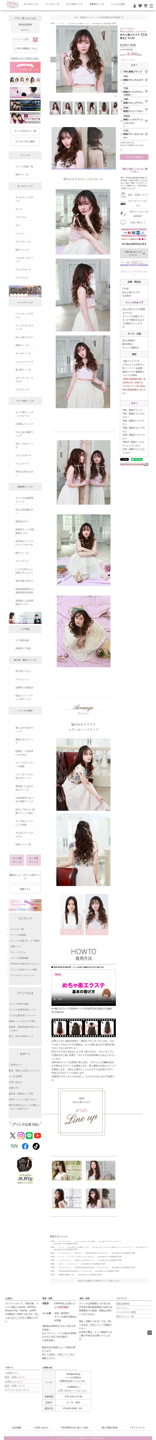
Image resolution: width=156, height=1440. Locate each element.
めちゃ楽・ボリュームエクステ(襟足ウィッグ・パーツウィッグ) (112, 1247)
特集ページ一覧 (23, 844)
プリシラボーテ (23, 269)
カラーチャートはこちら (138, 203)
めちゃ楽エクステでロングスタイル (110, 1241)
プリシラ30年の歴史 (19, 1004)
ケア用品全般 (22, 640)
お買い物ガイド (138, 222)
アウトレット (22, 679)
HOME (53, 23)
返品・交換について (138, 195)
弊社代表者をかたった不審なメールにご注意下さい (24, 1107)
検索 (35, 39)
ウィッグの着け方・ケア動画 (25, 941)
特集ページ (16, 946)
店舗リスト (25, 889)
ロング (19, 209)
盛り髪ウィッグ (23, 369)
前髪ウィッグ (22, 345)
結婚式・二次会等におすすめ (24, 753)
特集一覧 (78, 1253)
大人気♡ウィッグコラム (24, 835)
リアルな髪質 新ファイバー (22, 1015)
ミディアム (21, 217)
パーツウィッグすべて (24, 316)
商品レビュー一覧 (125, 1316)
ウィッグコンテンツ (65, 1241)
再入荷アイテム (23, 671)
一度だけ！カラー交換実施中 (138, 213)
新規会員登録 (25, 24)
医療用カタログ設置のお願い (25, 58)
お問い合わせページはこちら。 (73, 1390)
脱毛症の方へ (22, 521)
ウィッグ (61, 23)
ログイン (25, 30)
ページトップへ (149, 1333)
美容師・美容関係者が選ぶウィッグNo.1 (24, 1029)
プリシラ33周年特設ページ (22, 1010)
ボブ (18, 225)
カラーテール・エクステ (24, 380)
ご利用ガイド (15, 1065)
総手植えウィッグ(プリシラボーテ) (24, 543)
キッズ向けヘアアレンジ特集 (24, 823)
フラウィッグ (22, 389)
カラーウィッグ (23, 241)
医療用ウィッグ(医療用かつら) (25, 531)
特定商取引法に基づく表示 (75, 1427)
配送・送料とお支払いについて (24, 1070)
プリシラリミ (22, 278)
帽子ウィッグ (22, 250)
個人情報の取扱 (110, 1427)
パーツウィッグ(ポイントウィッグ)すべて (81, 1256)
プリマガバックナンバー (23, 975)
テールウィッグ (23, 353)
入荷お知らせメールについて (133, 253)
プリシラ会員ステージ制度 (24, 969)
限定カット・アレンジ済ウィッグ (24, 697)
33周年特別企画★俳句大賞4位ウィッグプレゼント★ (75, 1271)
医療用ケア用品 (23, 648)
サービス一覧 (17, 929)
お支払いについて (14, 1381)
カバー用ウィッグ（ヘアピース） (24, 414)
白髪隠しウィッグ (24, 424)
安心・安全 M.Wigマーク (21, 1036)
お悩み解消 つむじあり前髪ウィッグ (25, 800)
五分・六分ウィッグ (24, 446)
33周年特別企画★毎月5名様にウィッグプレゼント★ (91, 1267)
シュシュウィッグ (24, 361)
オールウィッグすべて (24, 199)
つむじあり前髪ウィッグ (24, 434)
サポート (9, 1367)
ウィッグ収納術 (18, 935)
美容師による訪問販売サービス (24, 602)
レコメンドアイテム (65, 1260)
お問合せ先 (47, 1367)
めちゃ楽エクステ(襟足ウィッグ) (78, 23)
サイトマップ (138, 1427)
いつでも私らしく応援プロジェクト (24, 571)
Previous (53, 59)
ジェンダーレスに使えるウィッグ (24, 776)
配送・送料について (61, 1354)
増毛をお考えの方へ (24, 473)
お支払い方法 (16, 1318)
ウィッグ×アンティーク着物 (25, 765)
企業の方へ (14, 1088)
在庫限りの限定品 (24, 687)
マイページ (121, 1298)
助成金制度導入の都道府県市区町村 (24, 591)
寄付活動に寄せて (24, 581)
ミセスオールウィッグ (24, 260)
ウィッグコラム (18, 952)
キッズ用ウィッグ (17, 860)
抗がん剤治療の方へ (24, 511)
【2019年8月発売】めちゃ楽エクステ (96, 1253)
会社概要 (16, 1427)
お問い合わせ (15, 1082)
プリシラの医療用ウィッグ (24, 500)
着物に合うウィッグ (24, 741)
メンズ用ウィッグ (33, 860)
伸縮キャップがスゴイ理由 (22, 1021)
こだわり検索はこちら (25, 48)
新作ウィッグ (22, 174)
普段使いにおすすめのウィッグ (24, 788)
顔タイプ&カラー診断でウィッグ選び (25, 811)
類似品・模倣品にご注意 (21, 1093)
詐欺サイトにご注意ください (23, 1099)
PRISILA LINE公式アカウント (25, 964)
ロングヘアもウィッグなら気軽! (85, 1241)
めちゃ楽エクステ (24, 337)
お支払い (9, 1298)
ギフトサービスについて (17, 1390)
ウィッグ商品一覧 (24, 166)
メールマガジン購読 (126, 1312)
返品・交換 (84, 1298)
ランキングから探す (25, 141)
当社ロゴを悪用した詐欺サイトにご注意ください (99, 1281)
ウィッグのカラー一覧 (25, 131)
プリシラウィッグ (72, 1264)
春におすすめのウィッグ (24, 730)
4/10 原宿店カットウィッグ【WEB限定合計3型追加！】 (99, 17)
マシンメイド (22, 463)
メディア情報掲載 (19, 958)
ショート (20, 233)
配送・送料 (47, 1298)
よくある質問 (15, 1076)
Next (114, 59)
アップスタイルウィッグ (24, 327)
